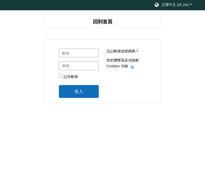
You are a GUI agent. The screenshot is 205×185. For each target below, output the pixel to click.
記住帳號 (71, 76)
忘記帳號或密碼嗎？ (122, 51)
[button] (173, 5)
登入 (78, 91)
